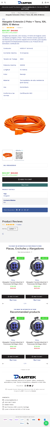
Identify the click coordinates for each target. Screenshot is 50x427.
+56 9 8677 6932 (9, 402)
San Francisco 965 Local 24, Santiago (15, 407)
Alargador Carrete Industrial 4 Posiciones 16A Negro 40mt (37, 283)
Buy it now (25, 185)
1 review (20, 27)
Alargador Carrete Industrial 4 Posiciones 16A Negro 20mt (13, 283)
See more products (25, 252)
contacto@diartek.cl (10, 400)
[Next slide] (44, 125)
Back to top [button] (25, 369)
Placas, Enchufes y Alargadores (27, 13)
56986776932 (7, 404)
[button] (28, 210)
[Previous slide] (5, 125)
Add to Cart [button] (13, 296)
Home (13, 13)
